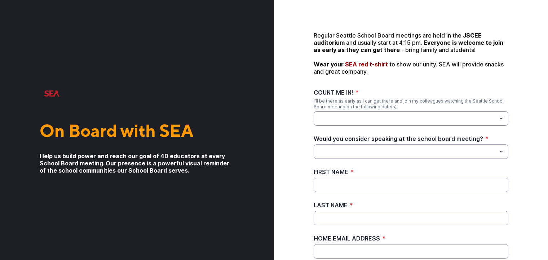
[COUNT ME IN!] (318, 118)
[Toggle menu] (501, 118)
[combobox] (411, 118)
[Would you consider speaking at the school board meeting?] (405, 151)
